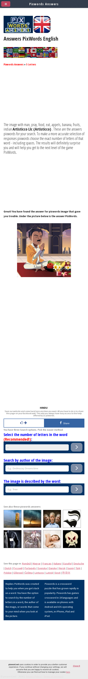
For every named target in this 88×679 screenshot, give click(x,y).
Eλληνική (18, 572)
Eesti (57, 572)
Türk (78, 568)
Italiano (57, 563)
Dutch (8, 568)
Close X (76, 665)
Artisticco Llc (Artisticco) (32, 129)
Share (64, 423)
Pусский (18, 568)
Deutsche (78, 563)
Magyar (37, 563)
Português (30, 568)
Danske (53, 568)
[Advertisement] (44, 97)
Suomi (70, 568)
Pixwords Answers (13, 64)
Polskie (8, 572)
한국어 (66, 572)
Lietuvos (39, 572)
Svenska (42, 568)
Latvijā (49, 572)
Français (47, 563)
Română (26, 563)
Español (67, 563)
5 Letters (31, 64)
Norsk (62, 568)
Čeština (29, 572)
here (68, 672)
